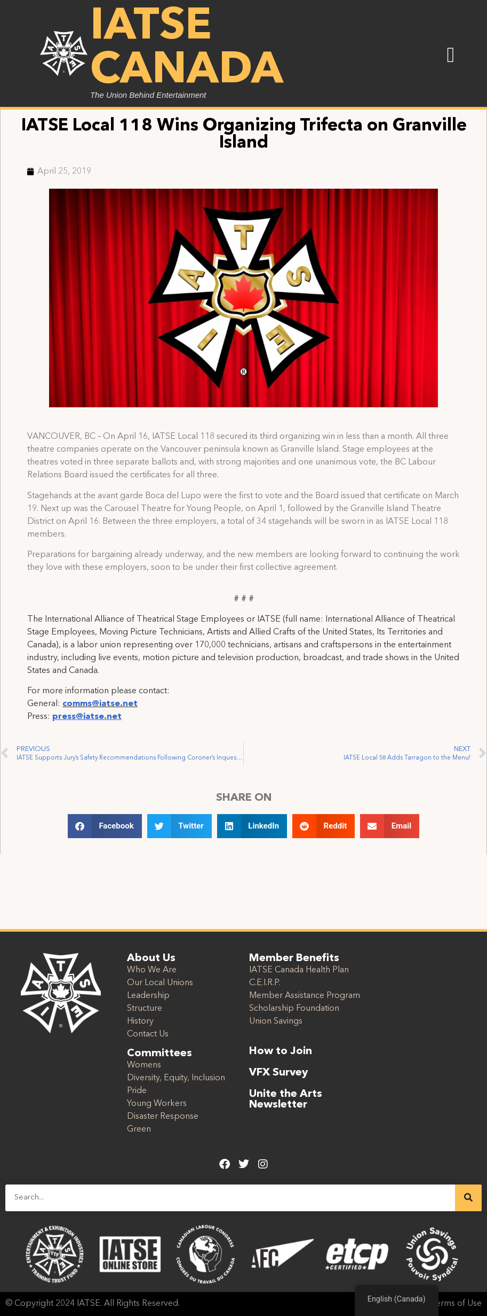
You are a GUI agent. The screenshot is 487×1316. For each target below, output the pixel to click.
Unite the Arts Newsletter (285, 1099)
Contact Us (148, 1034)
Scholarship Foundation (294, 1008)
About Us (151, 958)
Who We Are (152, 970)
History (140, 1021)
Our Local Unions (160, 983)
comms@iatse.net (100, 704)
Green (139, 1129)
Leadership (148, 996)
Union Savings (275, 1021)
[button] (451, 55)
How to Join (280, 1051)
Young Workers (157, 1104)
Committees (159, 1053)
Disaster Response (162, 1116)
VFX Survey (278, 1072)
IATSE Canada (186, 49)
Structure (144, 1008)
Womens (144, 1065)
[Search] (468, 1198)
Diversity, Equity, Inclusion (176, 1078)
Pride (137, 1091)
